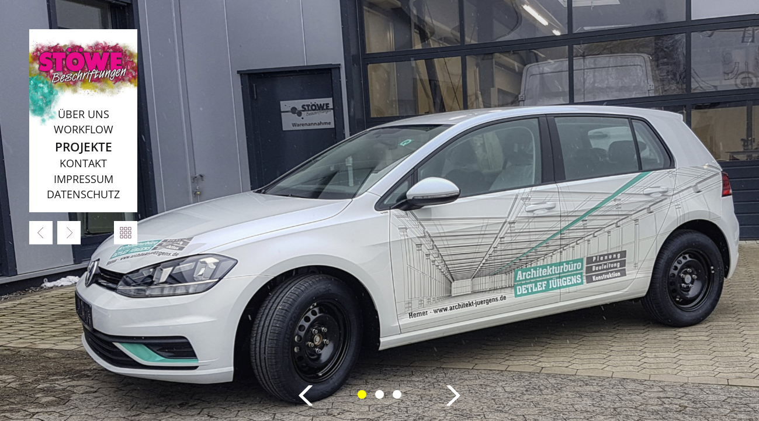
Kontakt (83, 163)
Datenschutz (83, 194)
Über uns (83, 114)
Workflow (83, 129)
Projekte (83, 146)
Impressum (83, 179)
